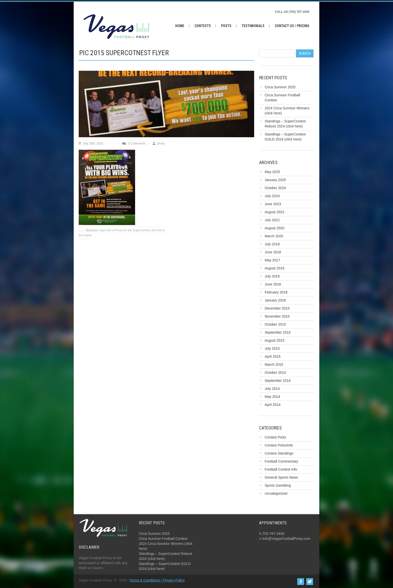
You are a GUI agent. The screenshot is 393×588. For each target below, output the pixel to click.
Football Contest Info (281, 469)
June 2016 (273, 284)
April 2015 (272, 356)
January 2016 (275, 300)
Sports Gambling (278, 485)
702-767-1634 (273, 534)
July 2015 (272, 348)
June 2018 (273, 252)
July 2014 (272, 389)
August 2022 (274, 212)
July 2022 (272, 220)
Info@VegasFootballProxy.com (286, 539)
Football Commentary (281, 461)
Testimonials (253, 26)
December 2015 (277, 308)
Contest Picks (275, 437)
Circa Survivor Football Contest (163, 539)
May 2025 (272, 172)
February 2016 (276, 292)
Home (179, 26)
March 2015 (274, 364)
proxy (161, 143)
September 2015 (278, 332)
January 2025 (275, 180)
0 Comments (136, 143)
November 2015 (277, 316)
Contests (202, 26)
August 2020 (274, 228)
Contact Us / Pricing (292, 26)
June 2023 (273, 204)
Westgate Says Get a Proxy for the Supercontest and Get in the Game (122, 233)
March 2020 (274, 236)
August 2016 (274, 268)
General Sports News (281, 477)
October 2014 (275, 373)
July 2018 (272, 244)
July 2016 (272, 276)
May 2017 (272, 260)
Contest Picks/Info (279, 445)
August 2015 (274, 340)
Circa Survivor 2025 (280, 87)
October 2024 (275, 188)
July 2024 (272, 196)
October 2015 (275, 324)
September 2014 (278, 381)
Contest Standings (279, 453)
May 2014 (272, 397)
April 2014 (272, 405)
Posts (226, 26)
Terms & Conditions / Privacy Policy (157, 580)
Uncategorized (276, 493)
